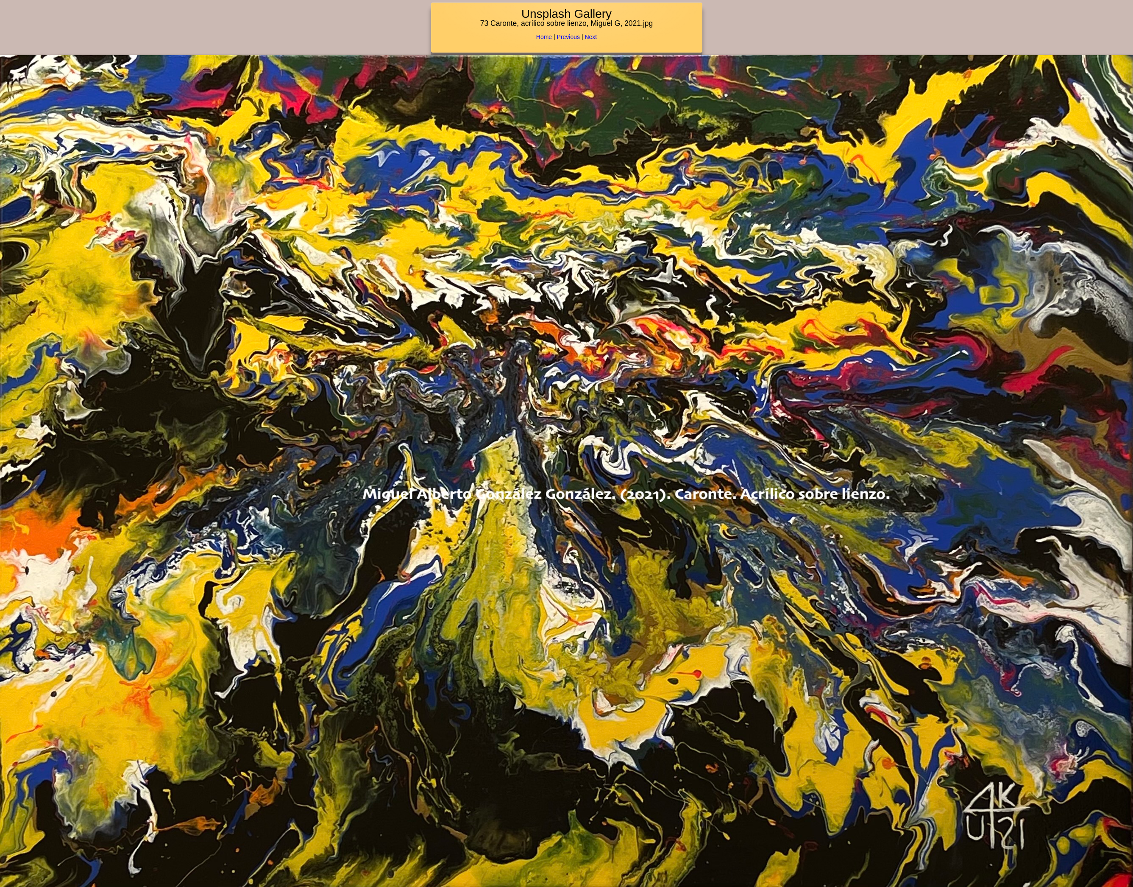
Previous (568, 36)
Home (544, 36)
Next (591, 36)
